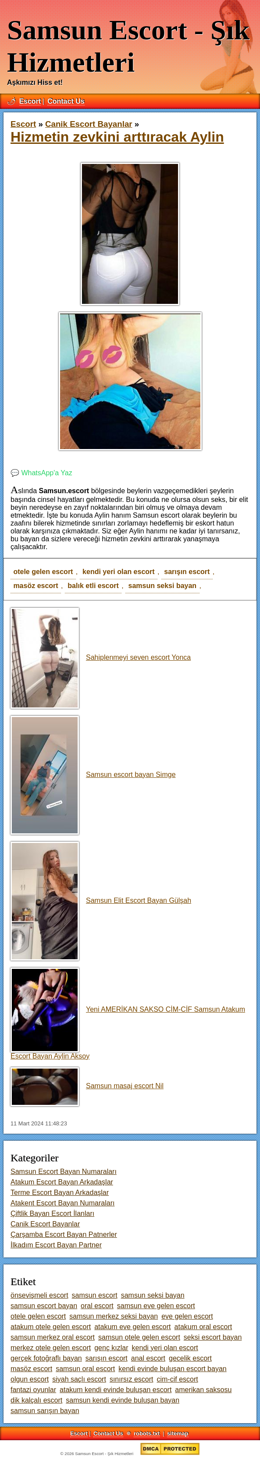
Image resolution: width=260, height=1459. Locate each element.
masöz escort (35, 585)
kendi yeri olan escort (118, 571)
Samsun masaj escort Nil (87, 1086)
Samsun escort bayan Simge (93, 774)
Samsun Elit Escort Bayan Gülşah (101, 900)
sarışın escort (187, 571)
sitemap (177, 1433)
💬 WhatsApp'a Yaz (41, 473)
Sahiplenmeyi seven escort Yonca (101, 657)
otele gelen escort (43, 571)
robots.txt (147, 1433)
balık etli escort (93, 585)
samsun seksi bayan (162, 585)
